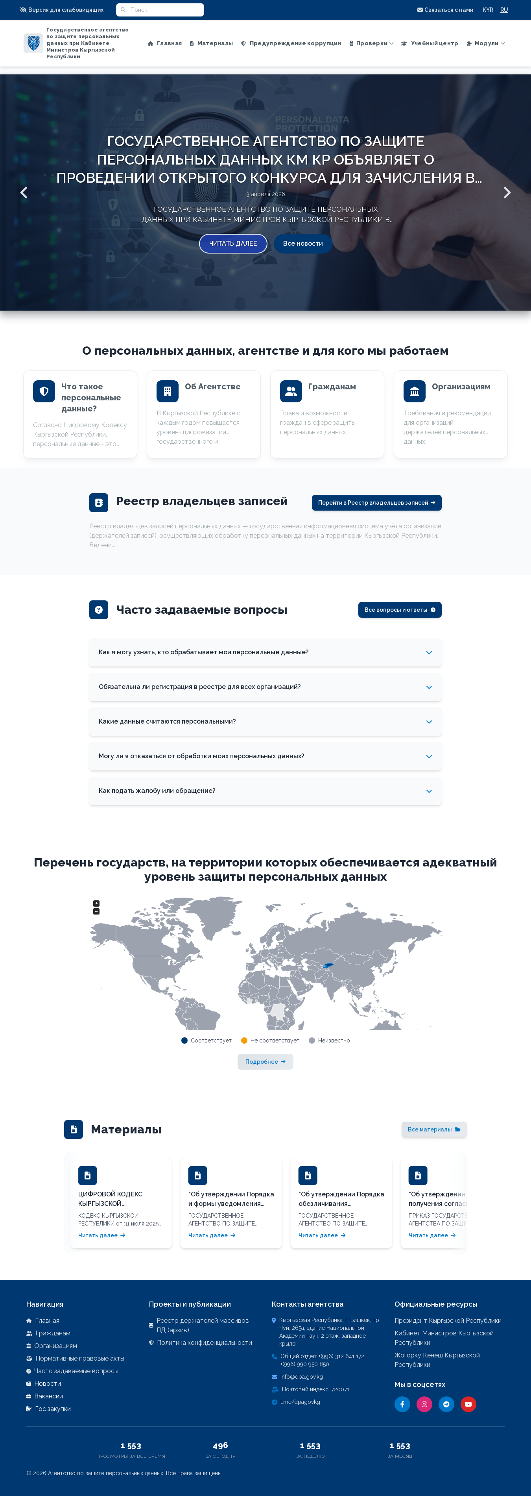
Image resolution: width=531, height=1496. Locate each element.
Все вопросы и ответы (400, 610)
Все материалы (434, 1129)
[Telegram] (446, 1404)
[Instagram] (424, 1404)
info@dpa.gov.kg (301, 1377)
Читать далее (233, 243)
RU (504, 10)
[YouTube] (468, 1404)
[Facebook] (402, 1404)
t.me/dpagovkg (300, 1402)
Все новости (303, 243)
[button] (64, 10)
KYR (488, 10)
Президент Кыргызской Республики (448, 1320)
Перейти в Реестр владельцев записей (376, 503)
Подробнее (265, 1062)
